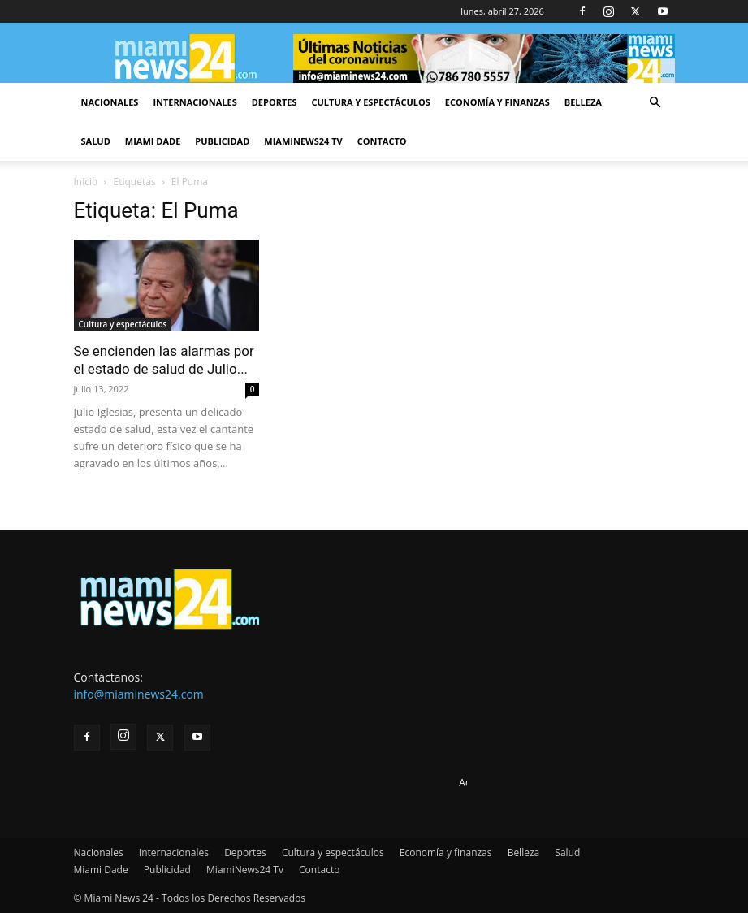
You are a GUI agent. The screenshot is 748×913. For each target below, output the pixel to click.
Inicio (86, 181)
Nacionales (110, 102)
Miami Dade (153, 141)
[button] (655, 102)
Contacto (382, 141)
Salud (95, 141)
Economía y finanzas (497, 102)
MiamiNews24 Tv (303, 141)
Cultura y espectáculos (371, 102)
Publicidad (222, 141)
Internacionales (194, 102)
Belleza (583, 102)
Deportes (274, 102)
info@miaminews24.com (139, 694)
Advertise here (492, 783)
